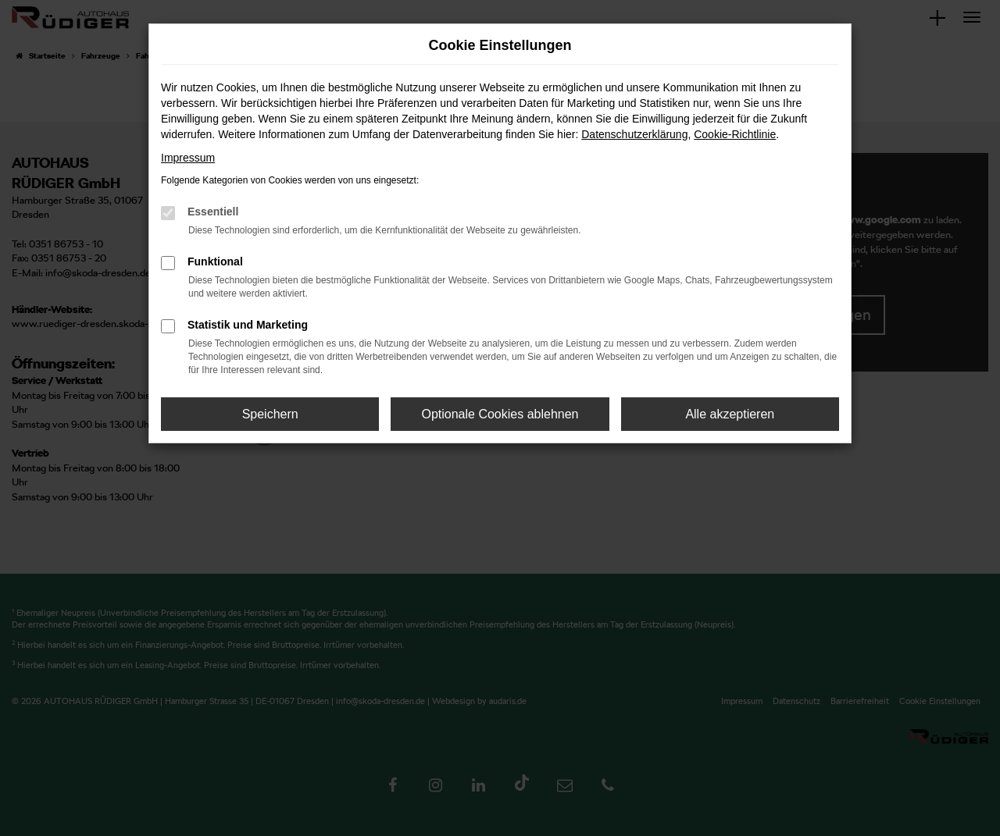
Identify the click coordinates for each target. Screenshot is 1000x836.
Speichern (270, 414)
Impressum (188, 157)
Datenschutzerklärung (634, 134)
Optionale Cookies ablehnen (499, 414)
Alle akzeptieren (729, 414)
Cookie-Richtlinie (735, 134)
